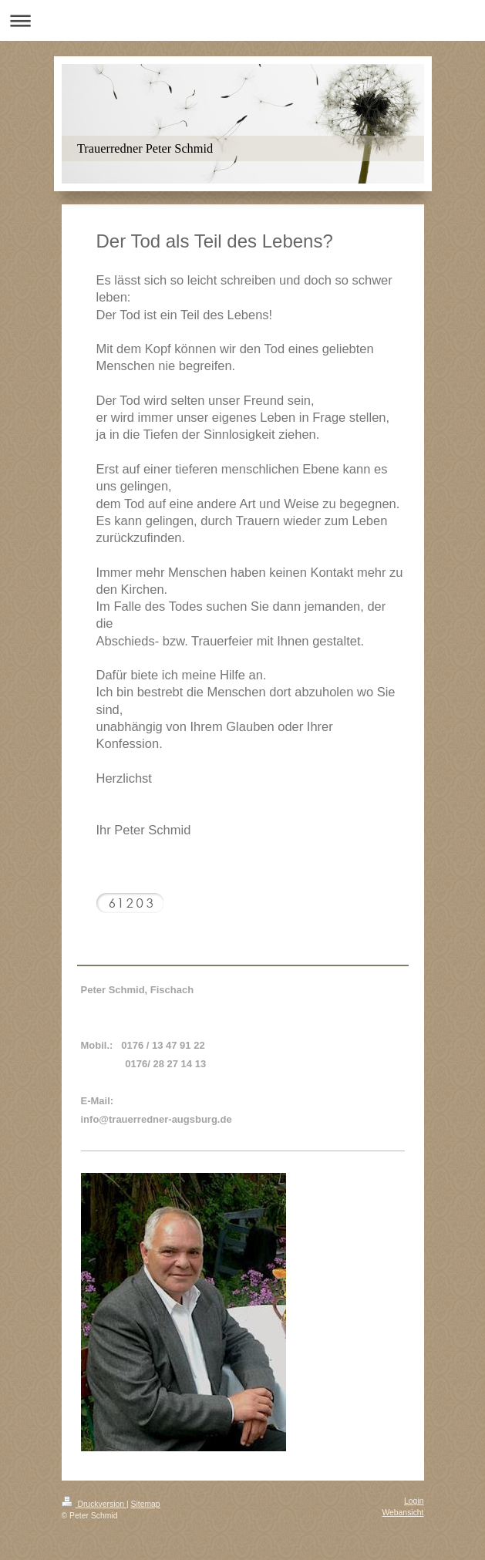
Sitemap (145, 1504)
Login (413, 1501)
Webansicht (402, 1512)
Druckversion (94, 1504)
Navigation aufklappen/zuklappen (242, 20)
